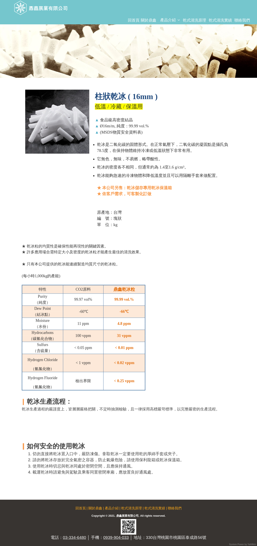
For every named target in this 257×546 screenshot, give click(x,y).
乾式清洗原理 (194, 20)
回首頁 (133, 20)
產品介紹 (168, 20)
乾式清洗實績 (220, 20)
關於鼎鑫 (148, 20)
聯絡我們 (242, 20)
